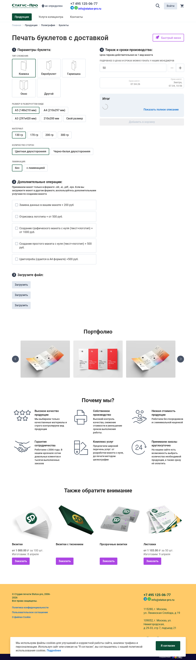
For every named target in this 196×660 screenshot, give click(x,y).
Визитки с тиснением (69, 544)
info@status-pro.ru (89, 8)
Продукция (31, 25)
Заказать (21, 561)
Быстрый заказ (168, 37)
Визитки (17, 544)
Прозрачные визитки (113, 544)
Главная (16, 25)
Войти (170, 6)
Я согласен (168, 645)
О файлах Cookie (21, 617)
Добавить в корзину (142, 122)
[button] (157, 6)
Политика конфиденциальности (30, 607)
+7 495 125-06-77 (84, 4)
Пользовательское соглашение (30, 612)
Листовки (150, 544)
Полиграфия (48, 25)
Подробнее (54, 650)
